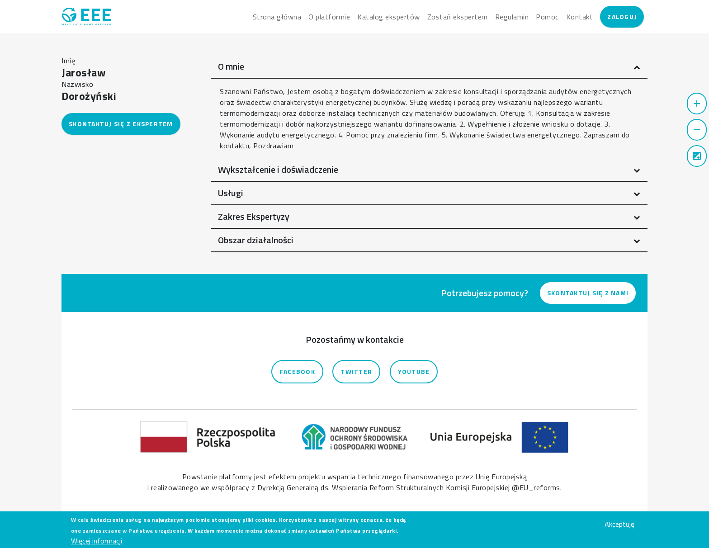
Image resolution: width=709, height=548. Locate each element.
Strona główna (277, 16)
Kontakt (579, 16)
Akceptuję (619, 526)
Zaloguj (622, 16)
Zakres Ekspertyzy (253, 216)
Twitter (356, 371)
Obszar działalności (255, 240)
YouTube (414, 371)
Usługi (230, 193)
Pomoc (547, 16)
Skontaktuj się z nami (588, 293)
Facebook (297, 371)
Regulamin (512, 16)
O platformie (329, 16)
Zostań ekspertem (457, 16)
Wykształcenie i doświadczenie (278, 169)
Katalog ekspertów (388, 16)
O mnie (231, 66)
